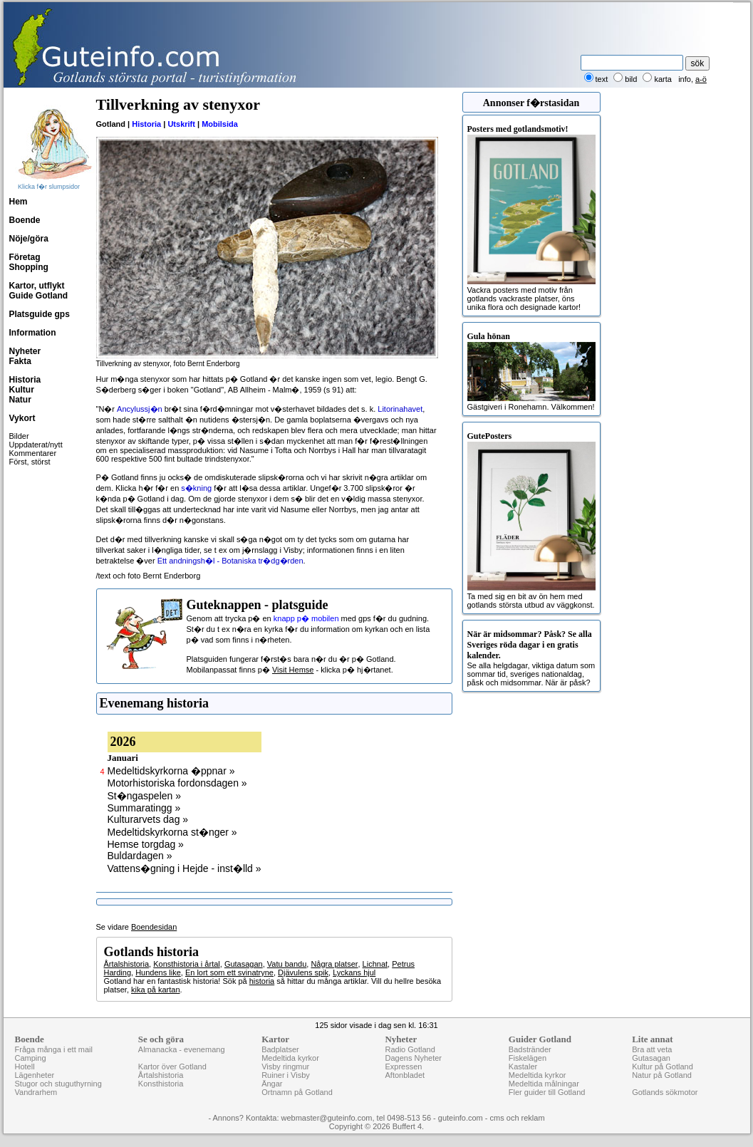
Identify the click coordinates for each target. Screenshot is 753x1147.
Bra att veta (652, 1049)
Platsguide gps (39, 314)
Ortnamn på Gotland (297, 1092)
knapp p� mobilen (306, 618)
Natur (20, 400)
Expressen (403, 1066)
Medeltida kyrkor (290, 1058)
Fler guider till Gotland (547, 1092)
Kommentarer (33, 453)
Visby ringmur (285, 1066)
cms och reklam (517, 1118)
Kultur (21, 390)
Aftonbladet (405, 1075)
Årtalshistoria (127, 964)
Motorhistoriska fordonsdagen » (177, 783)
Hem (18, 202)
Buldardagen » (140, 855)
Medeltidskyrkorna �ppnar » (171, 771)
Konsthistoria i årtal (186, 964)
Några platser (334, 964)
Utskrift (181, 124)
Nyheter (25, 351)
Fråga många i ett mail (54, 1049)
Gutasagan (243, 964)
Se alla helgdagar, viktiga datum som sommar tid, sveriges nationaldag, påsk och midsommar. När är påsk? (531, 658)
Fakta (20, 361)
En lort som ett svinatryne (229, 972)
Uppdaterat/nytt (36, 444)
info (684, 79)
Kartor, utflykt (37, 286)
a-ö (701, 79)
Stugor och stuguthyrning (58, 1083)
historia (261, 981)
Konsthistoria (161, 1083)
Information (32, 333)
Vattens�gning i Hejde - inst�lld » (184, 868)
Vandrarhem (36, 1092)
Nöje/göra (28, 239)
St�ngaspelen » (145, 795)
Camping (30, 1058)
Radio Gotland (410, 1049)
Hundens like (158, 972)
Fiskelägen (527, 1058)
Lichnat (375, 964)
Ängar (271, 1083)
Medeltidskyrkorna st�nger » (172, 832)
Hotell (25, 1066)
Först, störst (30, 461)
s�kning (196, 488)
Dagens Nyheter (413, 1058)
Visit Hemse (292, 669)
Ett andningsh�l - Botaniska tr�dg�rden (230, 560)
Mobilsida (220, 124)
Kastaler (523, 1066)
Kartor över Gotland (172, 1066)
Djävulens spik (303, 972)
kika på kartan (155, 989)
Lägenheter (35, 1075)
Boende (25, 220)
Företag (25, 257)
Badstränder (530, 1049)
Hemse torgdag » (146, 844)
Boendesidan (154, 927)
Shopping (28, 267)
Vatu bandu (286, 964)
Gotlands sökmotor (664, 1092)
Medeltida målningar (544, 1083)
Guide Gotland (38, 296)
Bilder (19, 436)
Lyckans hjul (354, 972)
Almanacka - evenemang (181, 1049)
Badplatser (280, 1049)
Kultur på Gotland (662, 1066)
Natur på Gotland (662, 1075)
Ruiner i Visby (285, 1075)
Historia (25, 380)
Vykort (22, 418)
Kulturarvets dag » (148, 819)
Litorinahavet (400, 409)
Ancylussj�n (139, 409)
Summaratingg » (144, 808)
